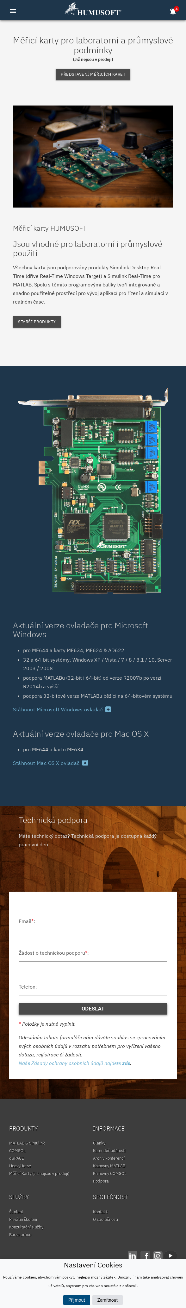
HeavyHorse (20, 1166)
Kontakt (100, 1212)
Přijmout (76, 1300)
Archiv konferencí (109, 1158)
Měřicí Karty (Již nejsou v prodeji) (39, 1173)
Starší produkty (37, 321)
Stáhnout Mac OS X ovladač (51, 763)
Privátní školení (23, 1219)
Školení (16, 1212)
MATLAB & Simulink (27, 1143)
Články (99, 1143)
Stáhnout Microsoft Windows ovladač (62, 709)
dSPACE (16, 1158)
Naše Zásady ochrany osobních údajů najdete (74, 1063)
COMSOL (17, 1150)
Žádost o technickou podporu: (54, 953)
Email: (27, 921)
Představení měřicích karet (93, 74)
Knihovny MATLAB (109, 1166)
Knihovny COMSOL (110, 1173)
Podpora (101, 1181)
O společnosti (105, 1219)
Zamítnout (107, 1300)
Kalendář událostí (109, 1150)
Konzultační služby (26, 1227)
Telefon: (28, 987)
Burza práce (20, 1234)
